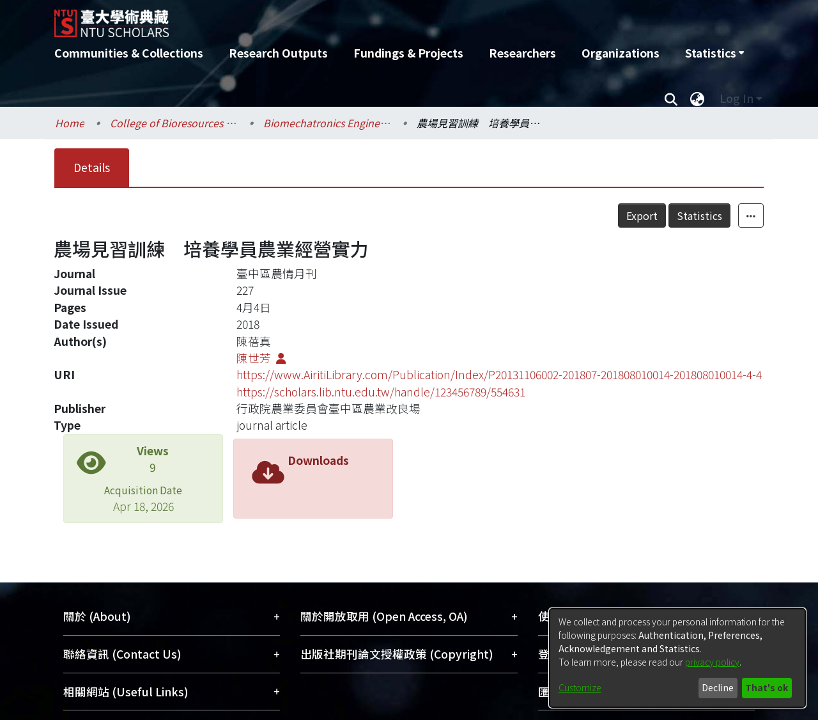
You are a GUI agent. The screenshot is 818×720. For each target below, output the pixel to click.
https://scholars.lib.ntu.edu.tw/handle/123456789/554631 (380, 392)
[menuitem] (714, 53)
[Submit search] (671, 98)
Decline (718, 687)
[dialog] (677, 658)
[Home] (340, 18)
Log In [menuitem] (736, 98)
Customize (580, 687)
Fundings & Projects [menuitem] (408, 53)
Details (91, 167)
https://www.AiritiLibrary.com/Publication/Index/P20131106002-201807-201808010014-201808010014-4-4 (499, 374)
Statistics (699, 215)
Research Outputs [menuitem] (278, 53)
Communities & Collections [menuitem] (128, 53)
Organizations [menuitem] (621, 53)
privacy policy (712, 661)
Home (69, 122)
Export (642, 215)
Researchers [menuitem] (522, 53)
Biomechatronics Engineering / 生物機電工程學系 (327, 122)
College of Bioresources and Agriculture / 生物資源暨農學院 (174, 122)
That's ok (766, 687)
